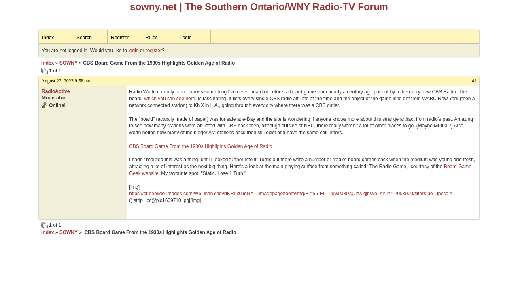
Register (120, 37)
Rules (151, 37)
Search (84, 37)
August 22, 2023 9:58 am (66, 81)
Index (48, 37)
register (154, 50)
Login (185, 37)
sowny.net (153, 6)
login (133, 50)
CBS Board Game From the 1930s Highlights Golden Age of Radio (200, 146)
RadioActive (56, 91)
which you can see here (169, 98)
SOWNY (68, 63)
